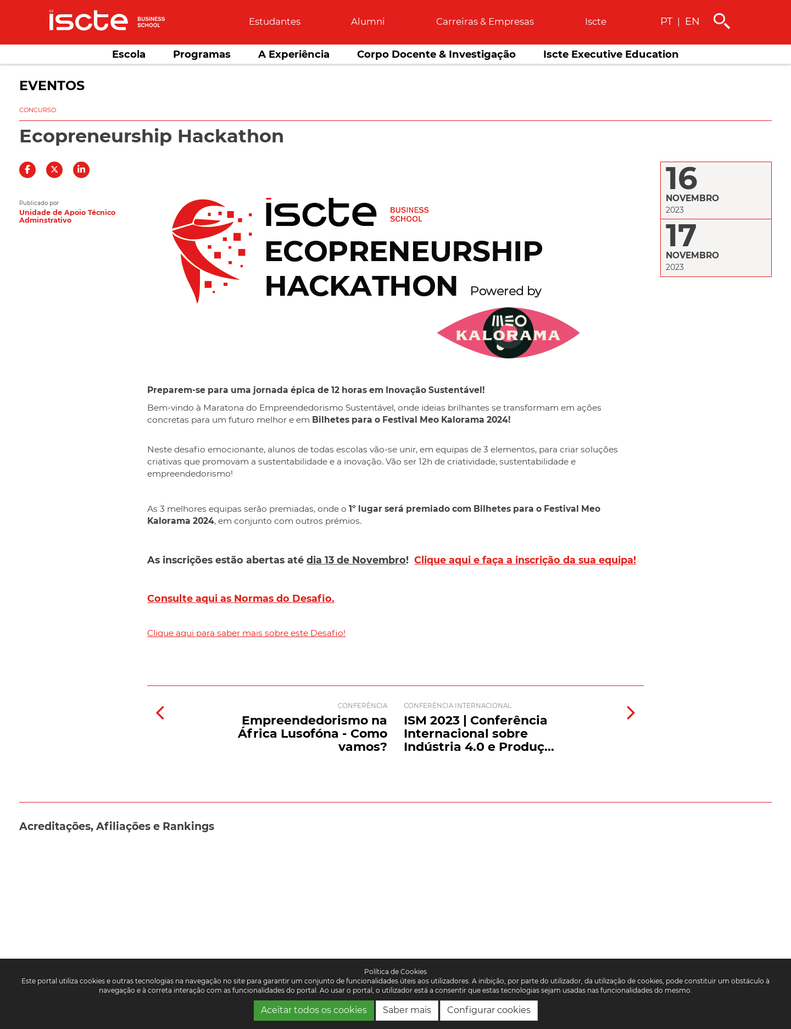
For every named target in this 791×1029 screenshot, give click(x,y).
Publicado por (39, 203)
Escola (129, 54)
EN (692, 21)
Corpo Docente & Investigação (436, 54)
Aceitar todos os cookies (314, 1010)
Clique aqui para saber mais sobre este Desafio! (246, 633)
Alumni (368, 21)
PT (666, 21)
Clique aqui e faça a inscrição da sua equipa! (525, 560)
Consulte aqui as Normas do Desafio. (241, 598)
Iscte (595, 21)
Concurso (37, 110)
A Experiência (294, 54)
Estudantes (274, 21)
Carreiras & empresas (485, 21)
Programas (202, 54)
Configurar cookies (489, 1010)
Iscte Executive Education (611, 54)
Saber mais (407, 1010)
